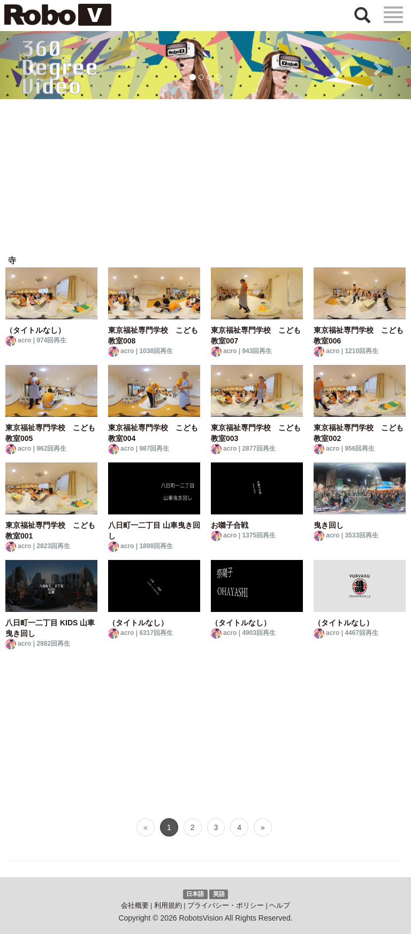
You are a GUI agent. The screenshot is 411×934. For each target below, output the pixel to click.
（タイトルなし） (35, 330)
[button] (31, 65)
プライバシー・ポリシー (225, 905)
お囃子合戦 (229, 525)
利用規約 (168, 905)
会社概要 (135, 905)
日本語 (195, 894)
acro (24, 340)
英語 (219, 894)
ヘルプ (279, 905)
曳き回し (329, 525)
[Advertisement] (205, 179)
